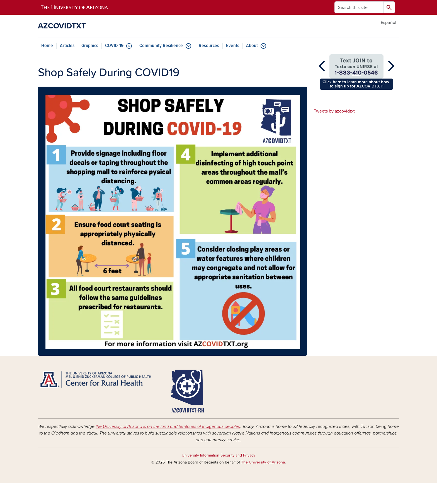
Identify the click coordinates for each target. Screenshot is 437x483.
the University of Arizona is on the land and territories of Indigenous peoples (168, 426)
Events (232, 46)
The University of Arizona (263, 462)
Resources (209, 46)
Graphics (89, 46)
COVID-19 (114, 46)
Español (388, 22)
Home (47, 46)
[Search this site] (358, 7)
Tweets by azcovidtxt (334, 111)
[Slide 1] (356, 75)
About (252, 46)
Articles (67, 46)
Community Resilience (161, 46)
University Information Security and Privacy (218, 455)
